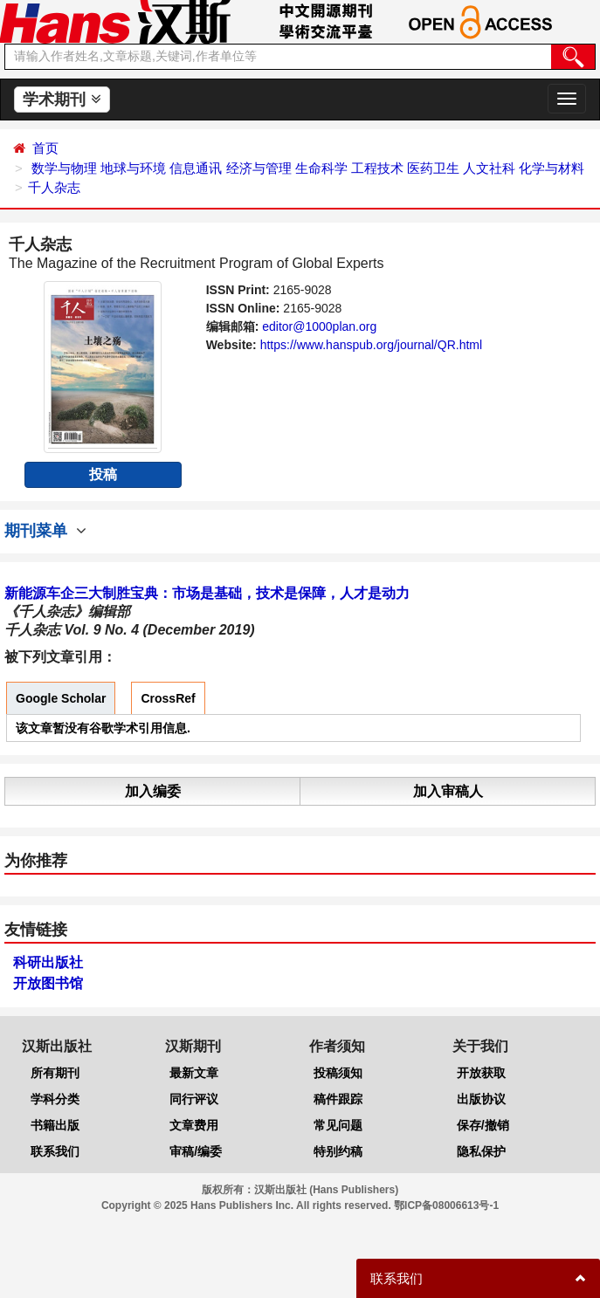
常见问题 (338, 1125)
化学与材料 (551, 168)
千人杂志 (54, 187)
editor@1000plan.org (319, 326)
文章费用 (193, 1125)
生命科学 (321, 168)
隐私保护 (481, 1151)
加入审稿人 (448, 791)
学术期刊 (61, 99)
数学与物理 (64, 168)
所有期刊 (55, 1073)
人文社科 (489, 168)
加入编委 (153, 791)
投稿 (103, 474)
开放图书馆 (48, 983)
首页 (45, 148)
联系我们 (55, 1151)
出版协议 (481, 1099)
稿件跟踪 (338, 1099)
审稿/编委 (195, 1151)
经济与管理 (259, 168)
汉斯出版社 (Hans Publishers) (326, 1190)
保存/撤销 (483, 1125)
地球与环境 (133, 168)
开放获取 (481, 1073)
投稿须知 (338, 1073)
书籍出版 (55, 1125)
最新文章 (193, 1073)
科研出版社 (48, 962)
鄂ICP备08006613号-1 (446, 1205)
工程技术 (377, 168)
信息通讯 (195, 168)
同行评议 (193, 1099)
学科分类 (55, 1099)
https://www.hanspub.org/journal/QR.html (371, 345)
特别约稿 (338, 1151)
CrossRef (168, 698)
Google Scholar (61, 698)
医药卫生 (433, 168)
